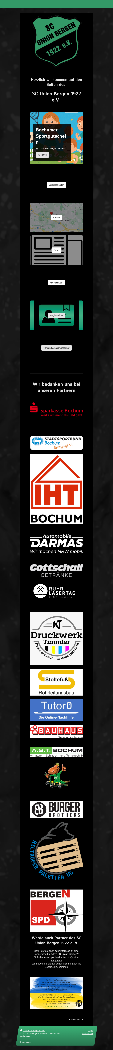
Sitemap (41, 1030)
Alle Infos (42, 155)
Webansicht (87, 1033)
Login (90, 1030)
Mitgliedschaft (56, 315)
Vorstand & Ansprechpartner (56, 348)
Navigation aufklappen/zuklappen (56, 4)
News (56, 250)
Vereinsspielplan (56, 185)
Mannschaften (56, 283)
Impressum (25, 1042)
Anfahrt (56, 217)
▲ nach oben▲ (76, 1019)
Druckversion (28, 1030)
